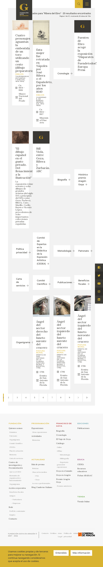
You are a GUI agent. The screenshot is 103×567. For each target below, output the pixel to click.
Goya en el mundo (64, 471)
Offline (59, 451)
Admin (75, 533)
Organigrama (14, 440)
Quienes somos (15, 428)
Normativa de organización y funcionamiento (15, 478)
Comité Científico (16, 443)
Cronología (61, 435)
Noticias (35, 468)
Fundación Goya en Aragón (21, 534)
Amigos (12, 496)
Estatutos (13, 432)
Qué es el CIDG (15, 472)
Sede (11, 507)
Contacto (13, 519)
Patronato (13, 436)
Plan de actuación (16, 451)
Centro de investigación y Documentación (16, 465)
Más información (81, 553)
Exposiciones (37, 428)
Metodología (65, 455)
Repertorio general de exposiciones (62, 464)
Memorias (36, 440)
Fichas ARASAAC (84, 475)
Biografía (60, 431)
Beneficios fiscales (16, 492)
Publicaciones (83, 428)
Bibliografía (64, 458)
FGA (37, 476)
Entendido (61, 553)
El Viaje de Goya (63, 439)
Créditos (53, 533)
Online (59, 447)
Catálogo (60, 443)
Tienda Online (83, 501)
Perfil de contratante (17, 511)
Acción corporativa (17, 488)
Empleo (12, 515)
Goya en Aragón (63, 475)
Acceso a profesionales (41, 483)
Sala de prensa (38, 464)
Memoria (12, 455)
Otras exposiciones (39, 432)
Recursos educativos (82, 470)
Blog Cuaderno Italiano (42, 487)
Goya (37, 480)
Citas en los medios (39, 472)
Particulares (17, 499)
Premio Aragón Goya (63, 480)
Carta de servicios (16, 458)
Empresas (16, 503)
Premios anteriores (64, 486)
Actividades (37, 436)
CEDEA (12, 447)
